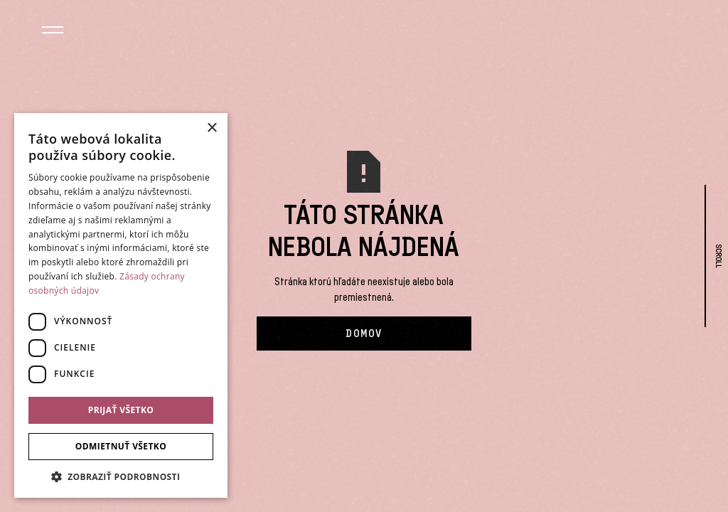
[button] (52, 32)
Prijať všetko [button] (121, 410)
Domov (364, 333)
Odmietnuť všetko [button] (120, 446)
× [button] (211, 128)
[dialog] (121, 305)
